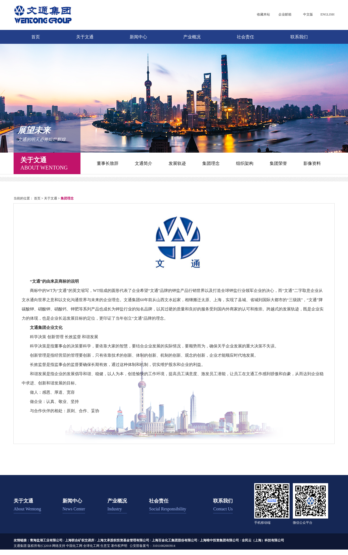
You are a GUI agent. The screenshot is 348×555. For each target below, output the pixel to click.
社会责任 (245, 37)
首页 (35, 37)
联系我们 (299, 37)
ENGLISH (327, 14)
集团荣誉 (278, 163)
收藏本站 (263, 14)
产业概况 (192, 37)
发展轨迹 (177, 163)
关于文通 (85, 37)
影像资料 (312, 163)
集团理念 (211, 163)
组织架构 (244, 163)
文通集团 (20, 546)
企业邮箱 (284, 14)
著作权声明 (119, 546)
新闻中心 (138, 37)
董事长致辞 (108, 163)
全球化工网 (91, 546)
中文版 (308, 14)
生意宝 (105, 546)
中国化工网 (74, 546)
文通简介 (143, 163)
